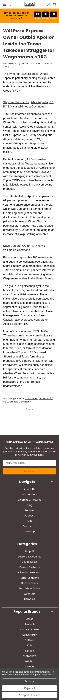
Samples (29, 599)
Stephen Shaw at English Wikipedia (25, 102)
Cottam (29, 640)
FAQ (29, 521)
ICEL (29, 645)
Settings (29, 681)
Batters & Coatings (29, 556)
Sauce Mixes (29, 562)
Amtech (30, 624)
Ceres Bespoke (29, 629)
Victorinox (29, 656)
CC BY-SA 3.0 (46, 398)
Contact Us (29, 526)
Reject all (29, 688)
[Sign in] (49, 4)
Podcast (29, 515)
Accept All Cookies (29, 695)
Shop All (29, 551)
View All (29, 666)
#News (29, 409)
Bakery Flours (29, 583)
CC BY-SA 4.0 (31, 245)
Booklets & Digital (29, 588)
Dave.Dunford (12, 245)
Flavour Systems (29, 567)
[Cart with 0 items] (56, 4)
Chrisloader (31, 398)
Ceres (29, 619)
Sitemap (29, 531)
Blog (29, 505)
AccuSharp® (29, 635)
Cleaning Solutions (29, 572)
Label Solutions (29, 578)
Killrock (29, 650)
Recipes (29, 510)
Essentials (29, 593)
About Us (29, 489)
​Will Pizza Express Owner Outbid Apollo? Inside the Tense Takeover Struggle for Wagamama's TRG (28, 44)
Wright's (30, 661)
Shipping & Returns (29, 500)
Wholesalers (29, 494)
